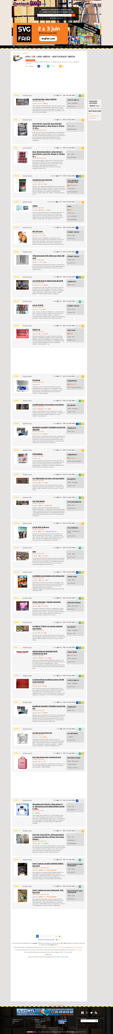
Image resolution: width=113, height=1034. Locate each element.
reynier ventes (73, 232)
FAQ (90, 114)
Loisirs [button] (77, 46)
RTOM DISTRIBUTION (74, 502)
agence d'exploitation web (53, 1032)
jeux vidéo (44, 947)
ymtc (71, 210)
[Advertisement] (49, 79)
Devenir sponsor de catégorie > (20, 53)
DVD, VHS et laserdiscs (77, 947)
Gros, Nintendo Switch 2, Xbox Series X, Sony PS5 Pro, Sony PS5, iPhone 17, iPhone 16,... (48, 154)
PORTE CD (36, 330)
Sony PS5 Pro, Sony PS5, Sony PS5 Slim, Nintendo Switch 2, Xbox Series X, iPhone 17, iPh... (48, 126)
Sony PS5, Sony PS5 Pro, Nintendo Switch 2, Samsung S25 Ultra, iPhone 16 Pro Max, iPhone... (48, 837)
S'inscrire (37, 1024)
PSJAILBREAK (37, 454)
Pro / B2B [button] (69, 46)
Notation (31, 66)
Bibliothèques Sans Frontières (75, 865)
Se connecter (38, 1022)
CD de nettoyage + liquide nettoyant (46, 602)
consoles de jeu (52, 947)
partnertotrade (74, 758)
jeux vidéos (70, 62)
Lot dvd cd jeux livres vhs (42, 733)
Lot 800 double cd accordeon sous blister (48, 405)
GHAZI (71, 333)
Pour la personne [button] (58, 46)
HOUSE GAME (72, 576)
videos (47, 954)
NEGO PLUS (71, 330)
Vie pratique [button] (46, 46)
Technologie (78, 950)
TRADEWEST (72, 281)
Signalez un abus (27, 95)
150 (58, 939)
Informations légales (40, 1026)
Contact (37, 1019)
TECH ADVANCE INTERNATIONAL (73, 181)
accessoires (29, 63)
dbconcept (72, 405)
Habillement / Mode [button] (23, 46)
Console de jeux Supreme (42, 180)
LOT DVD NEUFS (38, 501)
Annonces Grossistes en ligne (56, 1005)
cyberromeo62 (73, 655)
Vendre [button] (85, 46)
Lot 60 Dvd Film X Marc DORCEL (44, 99)
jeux (50, 954)
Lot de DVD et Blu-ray (40, 527)
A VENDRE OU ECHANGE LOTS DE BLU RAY (48, 576)
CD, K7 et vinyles (60, 947)
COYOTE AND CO (73, 100)
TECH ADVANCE (74, 185)
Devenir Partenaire (40, 1021)
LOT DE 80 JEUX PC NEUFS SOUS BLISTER (47, 281)
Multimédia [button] (35, 46)
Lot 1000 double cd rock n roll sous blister (48, 478)
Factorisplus (73, 528)
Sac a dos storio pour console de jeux (46, 757)
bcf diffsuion (73, 733)
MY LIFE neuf (37, 231)
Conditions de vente (40, 1027)
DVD (51, 62)
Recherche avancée (56, 18)
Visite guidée (92, 118)
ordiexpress (72, 381)
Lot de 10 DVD (37, 305)
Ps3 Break (36, 380)
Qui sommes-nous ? (94, 116)
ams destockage (74, 602)
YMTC (69, 206)
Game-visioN (72, 652)
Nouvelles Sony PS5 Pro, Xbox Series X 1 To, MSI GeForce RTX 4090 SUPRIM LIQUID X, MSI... (48, 806)
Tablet (35, 206)
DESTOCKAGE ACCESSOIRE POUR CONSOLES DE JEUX (44, 652)
